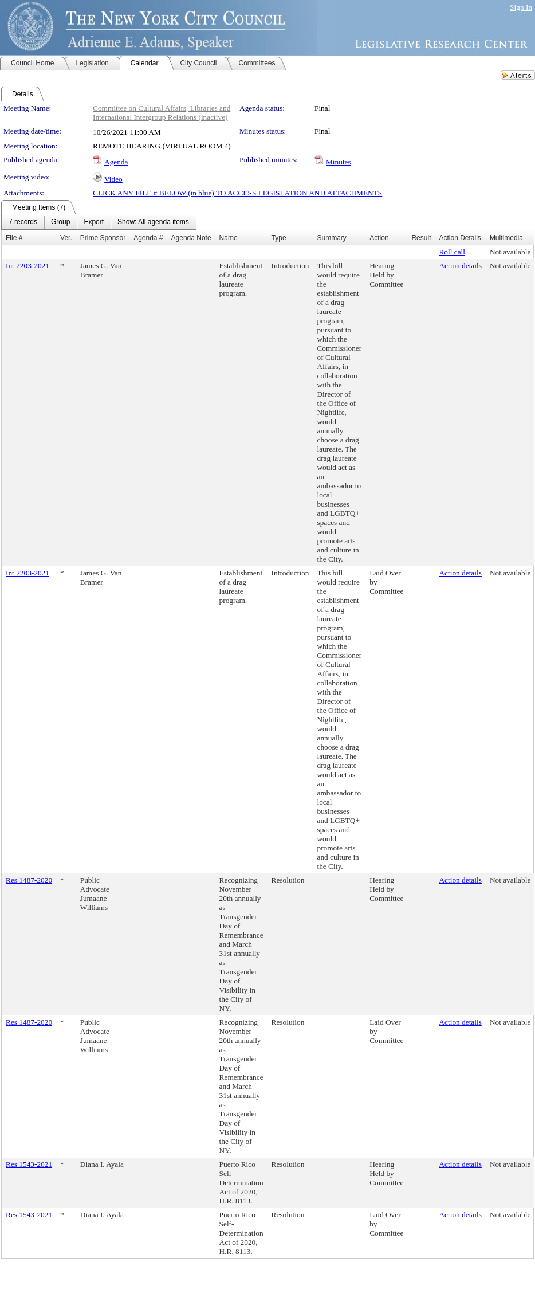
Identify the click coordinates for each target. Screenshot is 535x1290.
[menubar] (98, 222)
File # (14, 238)
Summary (331, 238)
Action (378, 238)
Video (113, 179)
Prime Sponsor (102, 238)
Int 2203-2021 (27, 265)
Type (279, 238)
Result (421, 238)
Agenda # (148, 238)
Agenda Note (191, 238)
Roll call (452, 252)
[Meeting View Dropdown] (153, 222)
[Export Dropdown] (94, 222)
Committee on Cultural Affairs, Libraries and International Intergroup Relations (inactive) (161, 112)
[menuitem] (23, 222)
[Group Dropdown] (60, 222)
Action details (460, 265)
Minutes (338, 162)
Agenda (116, 162)
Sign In (521, 7)
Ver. (66, 238)
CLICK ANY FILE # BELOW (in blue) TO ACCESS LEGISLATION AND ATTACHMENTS (237, 193)
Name (228, 238)
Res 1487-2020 (29, 880)
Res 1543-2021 (29, 1164)
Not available (510, 252)
